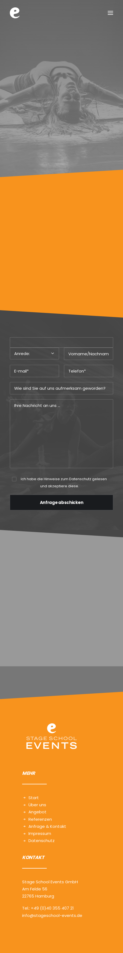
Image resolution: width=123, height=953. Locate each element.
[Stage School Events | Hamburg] (15, 12)
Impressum (39, 833)
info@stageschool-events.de (52, 915)
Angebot (37, 812)
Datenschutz (80, 479)
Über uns (37, 805)
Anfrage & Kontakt (47, 826)
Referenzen (40, 819)
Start (33, 797)
